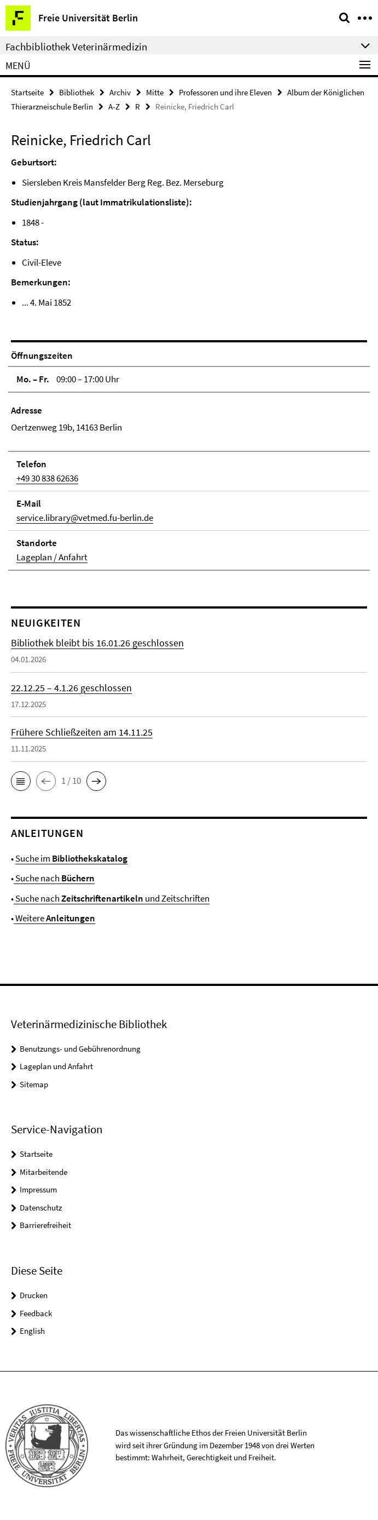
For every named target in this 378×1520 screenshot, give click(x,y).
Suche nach (54, 878)
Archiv (120, 92)
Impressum (38, 1189)
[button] (21, 781)
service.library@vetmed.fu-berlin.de (84, 518)
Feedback (36, 1313)
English (32, 1331)
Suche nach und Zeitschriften (112, 898)
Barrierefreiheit (45, 1225)
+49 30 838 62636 (47, 478)
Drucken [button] (34, 1295)
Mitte (155, 92)
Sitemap (34, 1084)
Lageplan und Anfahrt (56, 1066)
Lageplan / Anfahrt (52, 557)
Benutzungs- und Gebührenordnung (80, 1048)
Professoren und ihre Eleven (225, 92)
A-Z (114, 106)
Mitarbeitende (43, 1172)
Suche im (71, 858)
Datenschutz (41, 1207)
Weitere (54, 918)
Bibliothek (76, 92)
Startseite (27, 92)
